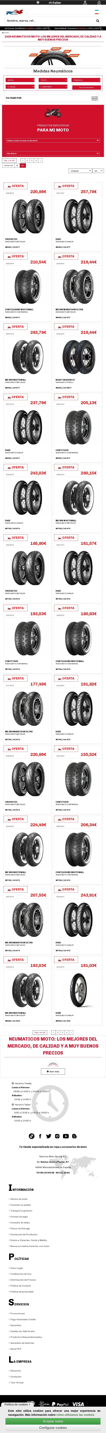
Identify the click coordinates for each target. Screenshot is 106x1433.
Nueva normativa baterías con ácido (29, 1246)
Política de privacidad (21, 1291)
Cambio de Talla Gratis (22, 1331)
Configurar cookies (53, 1428)
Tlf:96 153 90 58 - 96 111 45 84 (53, 1172)
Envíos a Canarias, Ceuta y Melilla (28, 1240)
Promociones (17, 1313)
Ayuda (21, 6)
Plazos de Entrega (19, 1228)
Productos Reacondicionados (25, 1337)
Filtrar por (14, 98)
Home (5, 33)
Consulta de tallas (19, 1222)
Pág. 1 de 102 (9, 160)
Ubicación (15, 1370)
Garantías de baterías (21, 1343)
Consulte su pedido (20, 1205)
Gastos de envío (18, 1199)
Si (17, 165)
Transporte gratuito (20, 1210)
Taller (56, 2)
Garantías (15, 1325)
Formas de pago (18, 1216)
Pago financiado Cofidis (22, 1319)
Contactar (15, 1376)
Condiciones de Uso (20, 1274)
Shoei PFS (15, 1349)
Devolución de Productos (23, 1234)
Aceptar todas (53, 1421)
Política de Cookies (20, 1285)
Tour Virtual (16, 1382)
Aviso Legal (16, 1268)
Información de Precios (22, 1280)
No (23, 165)
